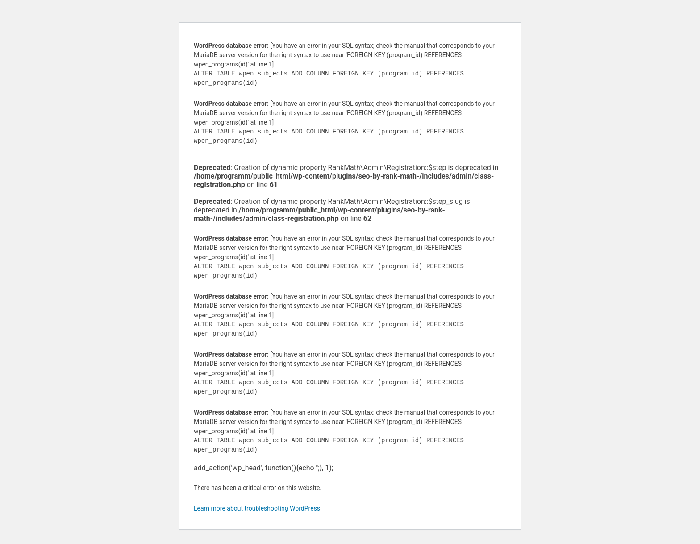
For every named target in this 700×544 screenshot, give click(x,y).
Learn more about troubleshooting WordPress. (258, 508)
